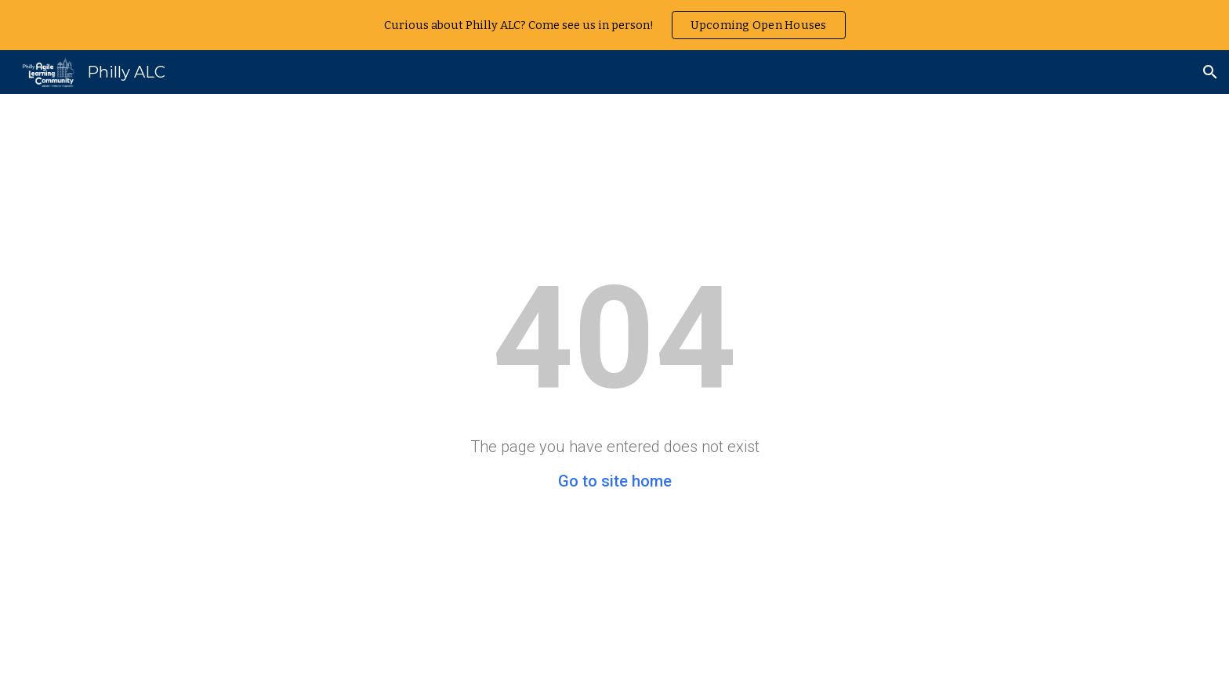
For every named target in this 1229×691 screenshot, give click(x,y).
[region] (614, 25)
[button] (1210, 72)
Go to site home (615, 481)
